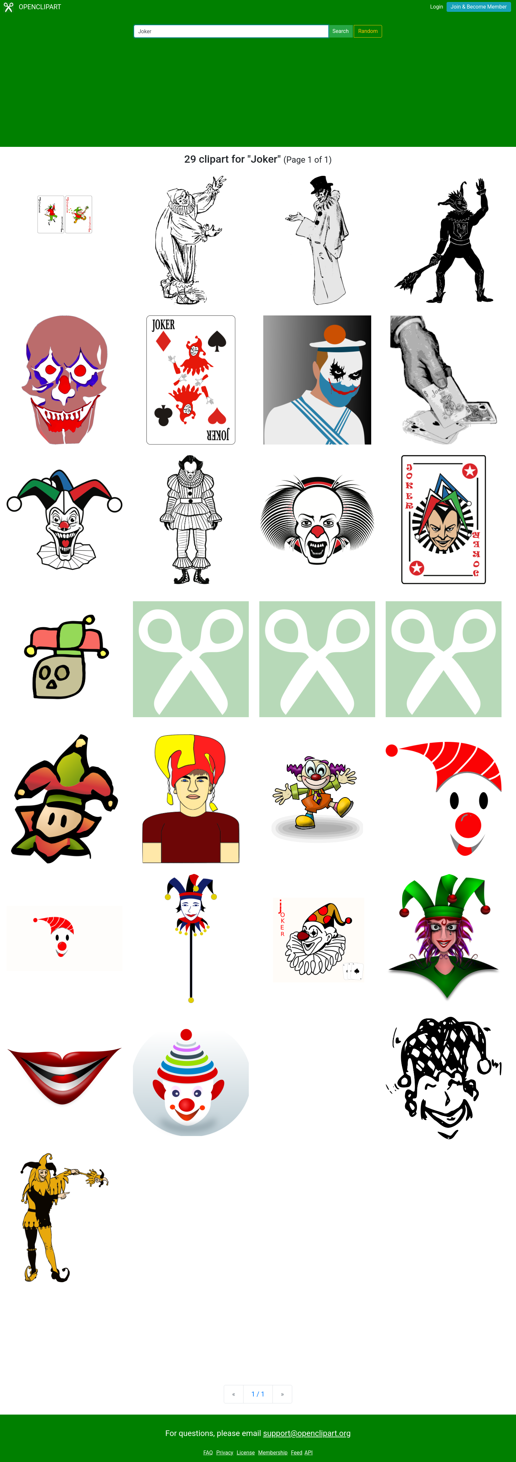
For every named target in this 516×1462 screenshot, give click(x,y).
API (308, 1452)
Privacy (224, 1452)
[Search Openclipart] (231, 31)
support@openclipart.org (306, 1433)
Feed (296, 1452)
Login (436, 7)
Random (368, 31)
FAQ (208, 1452)
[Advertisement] (258, 92)
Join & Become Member (479, 7)
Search (340, 31)
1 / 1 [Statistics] (258, 1394)
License (246, 1452)
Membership (272, 1452)
